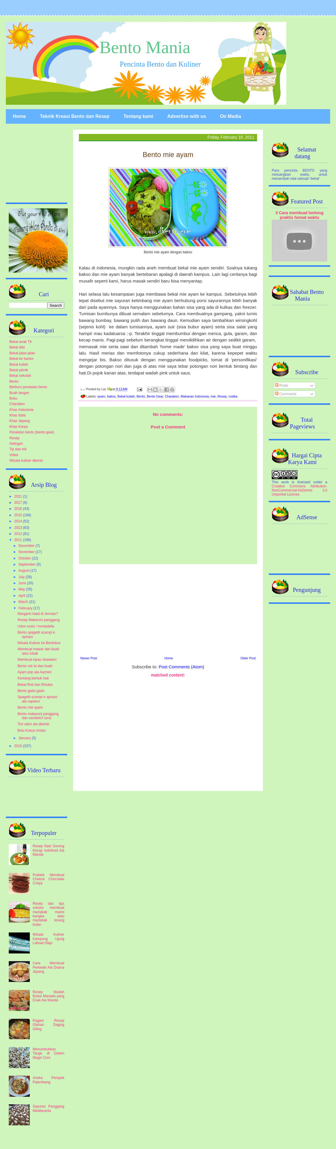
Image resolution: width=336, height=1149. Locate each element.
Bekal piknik (18, 370)
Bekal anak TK (20, 342)
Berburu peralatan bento (28, 387)
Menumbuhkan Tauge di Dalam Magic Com (48, 1053)
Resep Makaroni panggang (39, 620)
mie (213, 396)
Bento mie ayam (30, 707)
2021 (18, 496)
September (27, 564)
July (22, 577)
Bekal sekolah (20, 376)
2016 (18, 509)
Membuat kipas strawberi (37, 660)
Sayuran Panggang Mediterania (48, 1108)
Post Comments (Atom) (181, 666)
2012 (18, 534)
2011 (18, 540)
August (24, 571)
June (22, 583)
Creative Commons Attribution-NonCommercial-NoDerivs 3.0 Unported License (299, 490)
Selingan (16, 444)
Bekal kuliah (126, 396)
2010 (18, 746)
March (23, 602)
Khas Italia (17, 415)
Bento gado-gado (31, 691)
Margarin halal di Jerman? (38, 614)
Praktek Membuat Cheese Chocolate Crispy (48, 879)
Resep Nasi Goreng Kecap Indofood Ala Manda (48, 850)
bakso (111, 396)
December (27, 546)
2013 (18, 528)
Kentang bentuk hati (33, 678)
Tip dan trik (18, 449)
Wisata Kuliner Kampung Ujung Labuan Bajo (48, 938)
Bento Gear (155, 396)
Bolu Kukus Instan (32, 730)
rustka (233, 396)
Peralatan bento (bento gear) (31, 432)
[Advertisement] (168, 609)
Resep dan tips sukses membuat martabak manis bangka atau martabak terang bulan (48, 914)
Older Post (248, 658)
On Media (230, 116)
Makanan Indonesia (195, 396)
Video (13, 455)
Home (19, 116)
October (25, 558)
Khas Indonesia (21, 410)
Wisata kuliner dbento (26, 460)
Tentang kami (138, 116)
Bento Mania (144, 47)
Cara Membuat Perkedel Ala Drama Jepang (48, 967)
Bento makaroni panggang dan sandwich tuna (38, 716)
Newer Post (88, 658)
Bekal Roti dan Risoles (35, 685)
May (22, 589)
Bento (141, 396)
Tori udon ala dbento (33, 724)
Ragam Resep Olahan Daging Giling (48, 1025)
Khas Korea (18, 427)
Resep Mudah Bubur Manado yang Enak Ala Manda (48, 996)
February (25, 608)
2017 (18, 503)
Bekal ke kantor (21, 359)
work (285, 482)
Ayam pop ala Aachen (35, 672)
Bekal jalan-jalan (22, 353)
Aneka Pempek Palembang (48, 1080)
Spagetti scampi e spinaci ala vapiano (37, 699)
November (27, 552)
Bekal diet (17, 347)
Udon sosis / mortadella (36, 626)
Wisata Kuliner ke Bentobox (39, 643)
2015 (18, 515)
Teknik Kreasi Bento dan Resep (74, 116)
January (25, 738)
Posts (281, 385)
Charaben (172, 396)
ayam (101, 396)
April (22, 596)
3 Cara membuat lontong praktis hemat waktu (300, 215)
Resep (222, 396)
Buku (13, 398)
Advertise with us (186, 116)
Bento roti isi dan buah (35, 666)
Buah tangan (19, 393)
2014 (18, 521)
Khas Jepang (19, 421)
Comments (285, 394)
